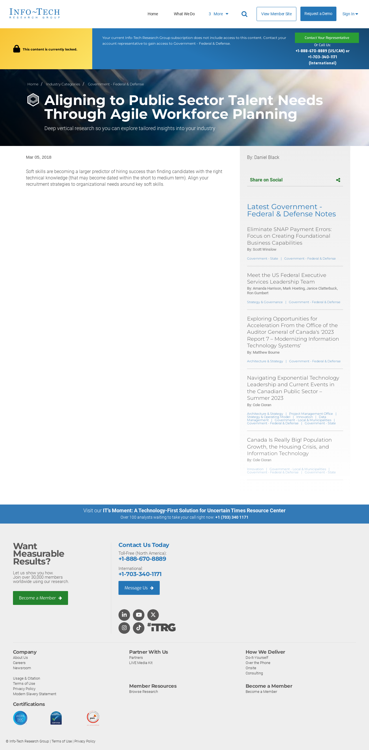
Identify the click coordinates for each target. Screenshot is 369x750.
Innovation (304, 417)
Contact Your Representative (327, 37)
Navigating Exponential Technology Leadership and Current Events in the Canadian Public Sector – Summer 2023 (293, 388)
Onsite (251, 667)
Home (153, 14)
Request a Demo (318, 13)
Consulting (254, 673)
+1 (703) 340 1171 (231, 517)
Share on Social (295, 180)
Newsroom (22, 667)
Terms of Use (24, 683)
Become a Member (40, 598)
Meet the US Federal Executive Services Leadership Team (286, 278)
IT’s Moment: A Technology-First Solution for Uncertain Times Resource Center (194, 510)
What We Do (184, 14)
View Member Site (276, 14)
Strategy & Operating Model (268, 417)
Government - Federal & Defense (116, 84)
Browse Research (143, 691)
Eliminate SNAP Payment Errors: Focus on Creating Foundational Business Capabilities (289, 236)
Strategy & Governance (265, 302)
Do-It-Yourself (257, 657)
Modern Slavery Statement (34, 693)
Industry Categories (63, 84)
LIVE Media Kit (141, 662)
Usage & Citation (26, 678)
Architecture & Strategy (265, 361)
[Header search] (245, 14)
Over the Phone (258, 662)
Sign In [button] (350, 14)
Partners (136, 657)
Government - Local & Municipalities (303, 420)
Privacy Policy (24, 688)
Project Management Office (311, 414)
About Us (20, 657)
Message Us (140, 587)
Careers (19, 662)
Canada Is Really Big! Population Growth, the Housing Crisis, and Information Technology (289, 447)
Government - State (262, 258)
